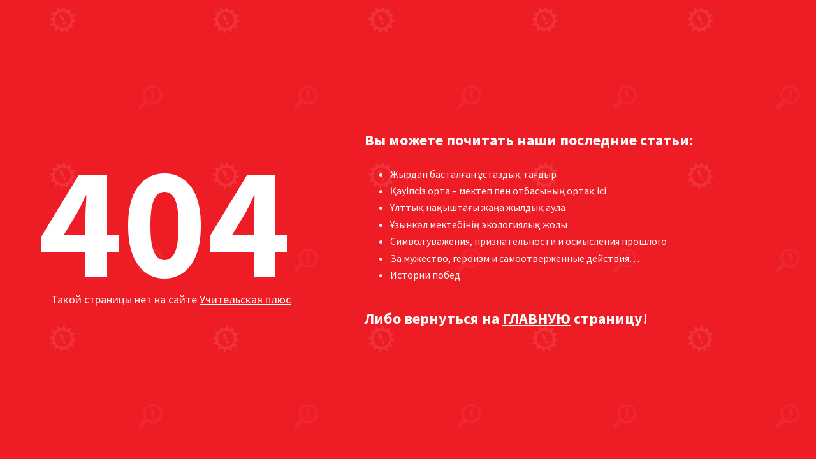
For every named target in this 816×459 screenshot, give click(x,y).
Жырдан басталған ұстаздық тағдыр (473, 174)
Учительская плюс (245, 299)
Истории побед (425, 274)
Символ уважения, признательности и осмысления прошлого (528, 241)
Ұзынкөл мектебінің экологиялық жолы (478, 224)
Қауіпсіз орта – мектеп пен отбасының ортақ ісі (498, 190)
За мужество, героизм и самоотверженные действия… (514, 258)
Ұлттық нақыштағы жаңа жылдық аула (477, 207)
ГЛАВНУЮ (536, 318)
